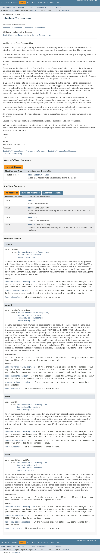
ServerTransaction (41, 35)
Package (14, 3)
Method (34, 10)
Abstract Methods (52, 193)
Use (28, 3)
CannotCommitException (29, 255)
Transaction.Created (38, 175)
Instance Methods (30, 193)
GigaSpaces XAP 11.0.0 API (87, 1)
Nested (12, 10)
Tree (34, 3)
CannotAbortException (28, 407)
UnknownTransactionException (33, 252)
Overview (5, 3)
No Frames (41, 7)
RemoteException (26, 257)
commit (31, 218)
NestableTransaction (35, 28)
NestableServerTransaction (16, 35)
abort (31, 201)
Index (52, 3)
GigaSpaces (15, 552)
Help (58, 3)
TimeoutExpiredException (30, 318)
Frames (32, 7)
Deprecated (43, 3)
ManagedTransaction (12, 28)
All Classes (56, 7)
